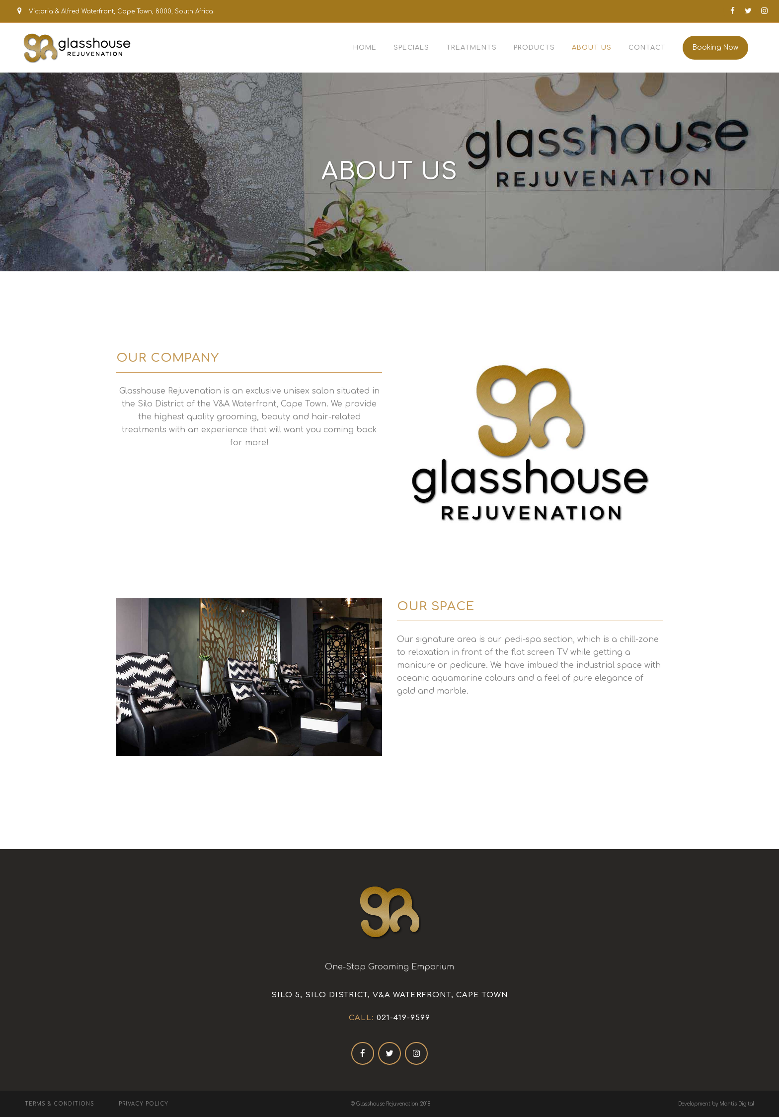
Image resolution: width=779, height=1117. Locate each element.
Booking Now (715, 47)
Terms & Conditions (59, 1104)
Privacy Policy (143, 1104)
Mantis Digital (736, 1104)
